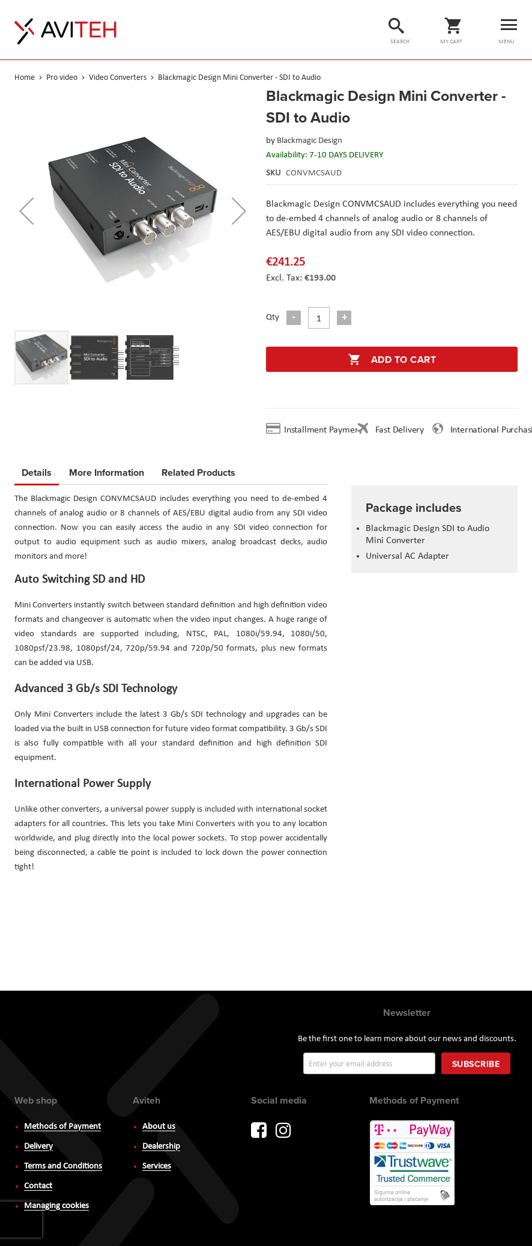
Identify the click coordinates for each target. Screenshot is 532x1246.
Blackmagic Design (309, 140)
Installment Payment (325, 430)
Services (156, 1166)
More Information (106, 471)
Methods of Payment (62, 1126)
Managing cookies (56, 1206)
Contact (38, 1186)
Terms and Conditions (63, 1166)
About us (158, 1126)
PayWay (413, 1164)
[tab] (36, 474)
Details (37, 472)
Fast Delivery (399, 430)
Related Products (198, 471)
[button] (26, 211)
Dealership (161, 1146)
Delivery (38, 1146)
